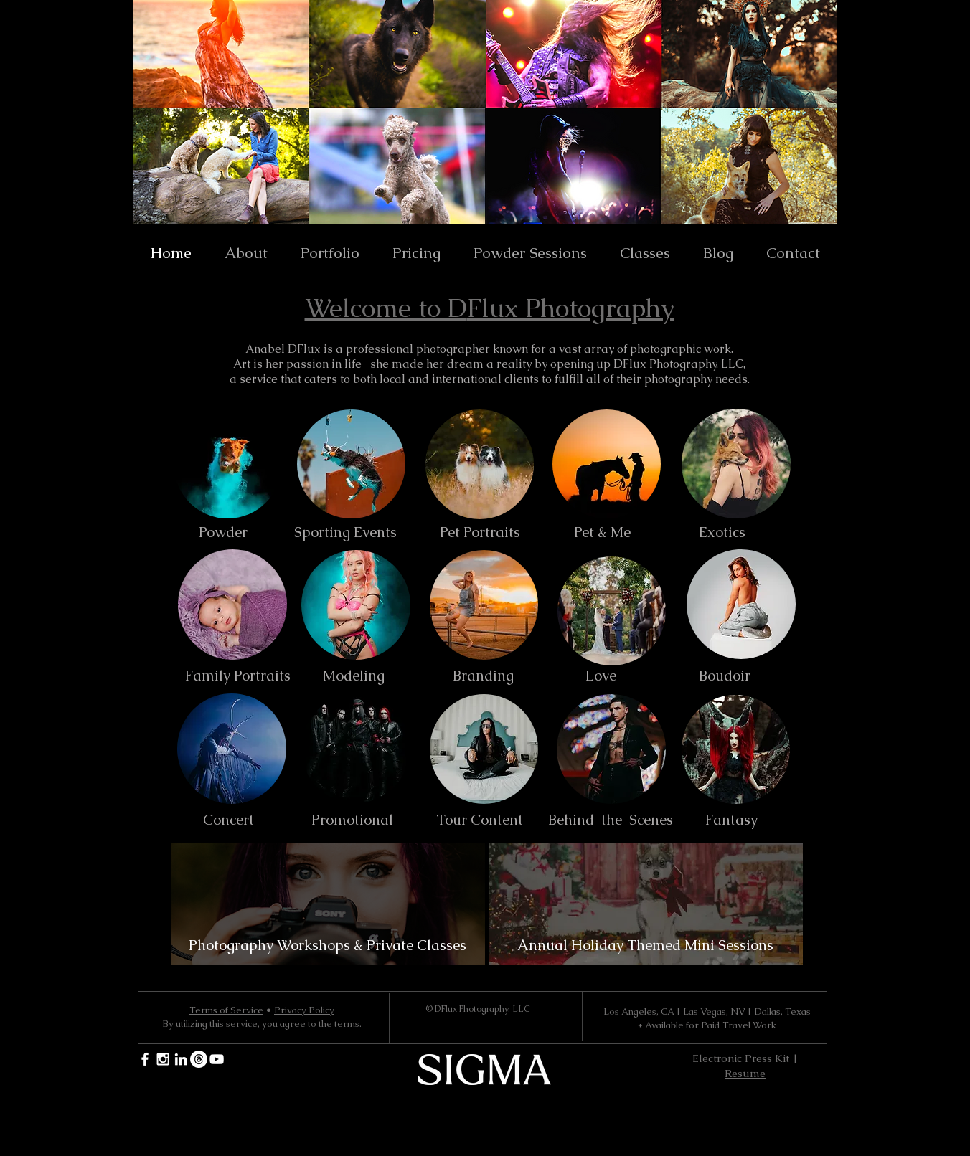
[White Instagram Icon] (162, 1059)
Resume (745, 1073)
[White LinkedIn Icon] (180, 1059)
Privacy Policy (304, 1010)
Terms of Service (226, 1010)
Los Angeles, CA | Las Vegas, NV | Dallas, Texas (707, 1011)
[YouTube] (216, 1059)
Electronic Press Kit (742, 1058)
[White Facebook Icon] (145, 1059)
